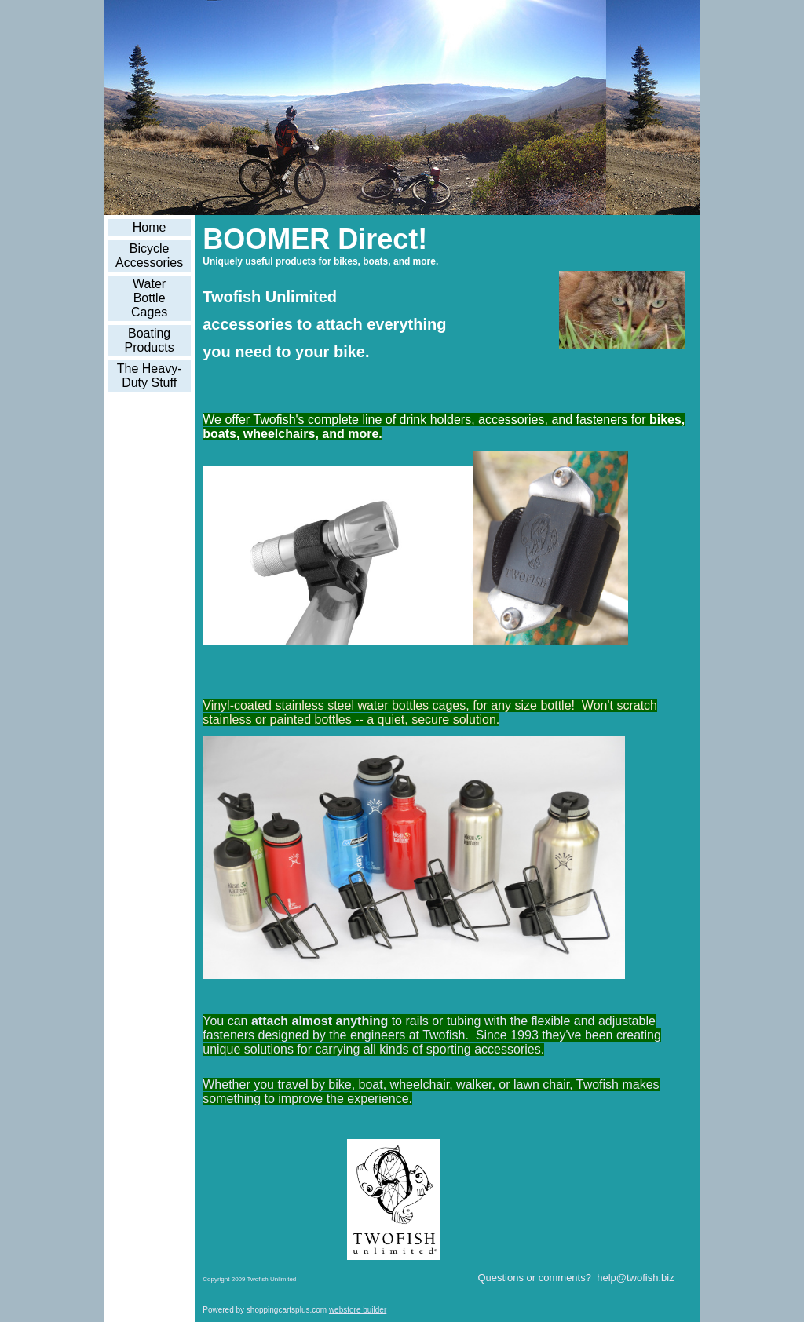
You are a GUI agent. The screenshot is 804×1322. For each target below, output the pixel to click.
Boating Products (149, 340)
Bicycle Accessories (149, 255)
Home (149, 227)
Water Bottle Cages (149, 298)
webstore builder (357, 1310)
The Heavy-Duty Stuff (149, 375)
